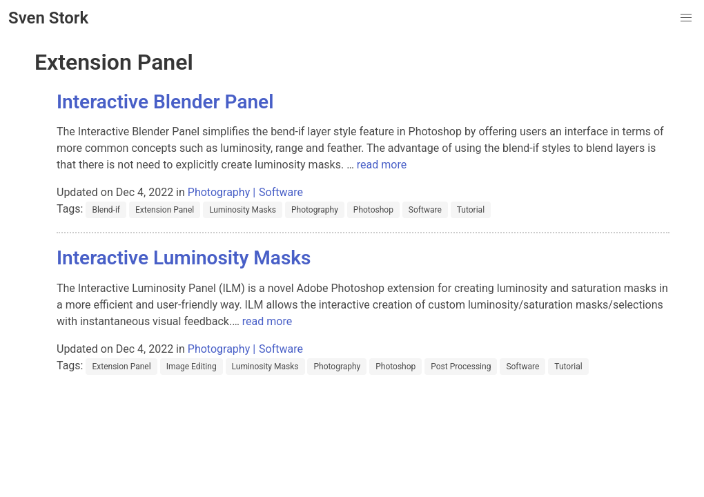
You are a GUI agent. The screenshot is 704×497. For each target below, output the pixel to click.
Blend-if (106, 210)
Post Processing (461, 366)
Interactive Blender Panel (165, 101)
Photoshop (373, 210)
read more (382, 164)
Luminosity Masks (242, 210)
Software (281, 192)
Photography (219, 192)
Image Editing (191, 366)
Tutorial (471, 210)
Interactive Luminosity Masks (184, 257)
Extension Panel (164, 210)
